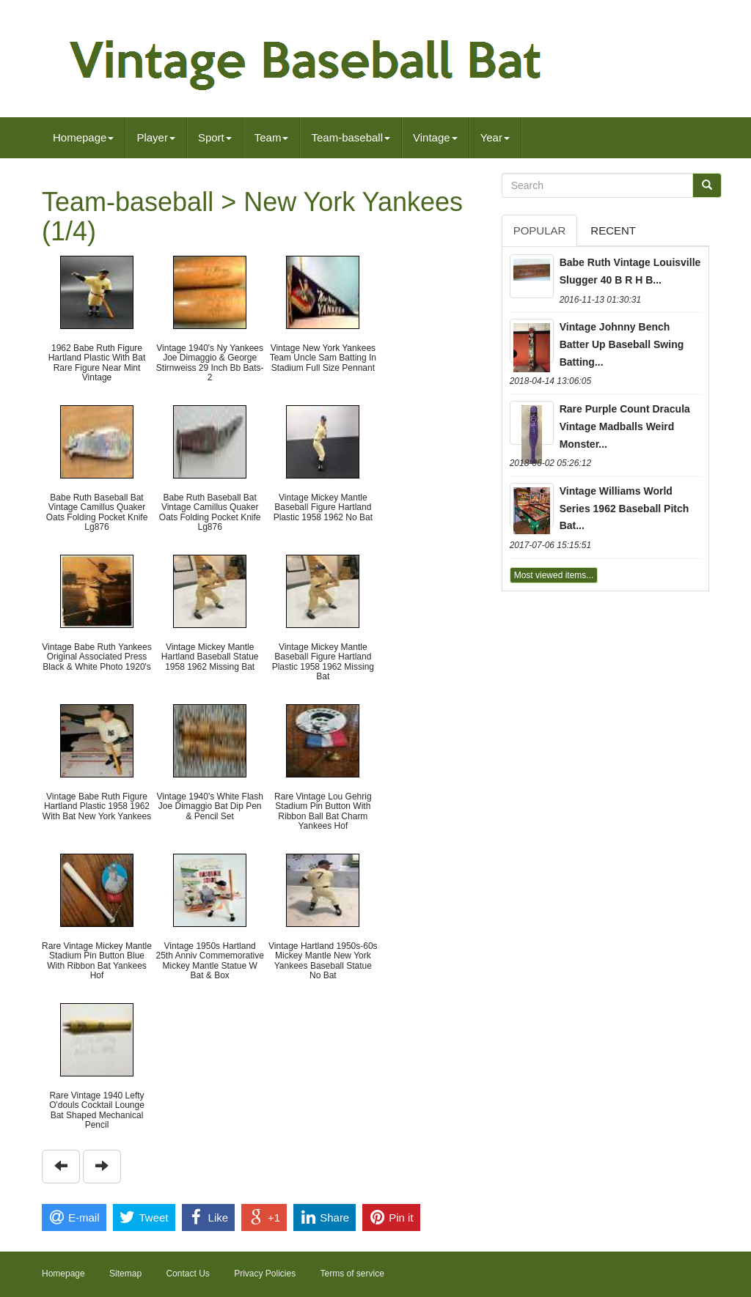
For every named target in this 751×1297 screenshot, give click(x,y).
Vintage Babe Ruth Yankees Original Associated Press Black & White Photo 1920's (96, 656)
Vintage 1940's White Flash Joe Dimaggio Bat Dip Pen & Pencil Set (209, 806)
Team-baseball (350, 137)
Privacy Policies (265, 1273)
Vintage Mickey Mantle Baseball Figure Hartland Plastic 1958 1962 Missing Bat (323, 661)
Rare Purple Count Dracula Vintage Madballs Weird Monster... (625, 426)
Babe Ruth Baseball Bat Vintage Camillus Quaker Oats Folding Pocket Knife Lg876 (97, 512)
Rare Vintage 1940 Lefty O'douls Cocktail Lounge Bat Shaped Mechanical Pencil (96, 1110)
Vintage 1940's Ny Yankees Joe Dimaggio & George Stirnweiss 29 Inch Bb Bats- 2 (210, 363)
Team (271, 137)
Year (495, 137)
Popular (539, 230)
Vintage (435, 137)
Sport (215, 137)
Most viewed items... (554, 575)
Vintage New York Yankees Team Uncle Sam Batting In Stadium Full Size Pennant (323, 357)
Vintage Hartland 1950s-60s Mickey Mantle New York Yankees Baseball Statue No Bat (323, 960)
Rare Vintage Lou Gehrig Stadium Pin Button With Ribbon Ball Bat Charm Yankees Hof (323, 811)
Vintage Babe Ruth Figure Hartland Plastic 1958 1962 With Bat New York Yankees (97, 806)
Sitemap (125, 1273)
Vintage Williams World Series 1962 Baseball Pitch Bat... (624, 508)
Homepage (83, 137)
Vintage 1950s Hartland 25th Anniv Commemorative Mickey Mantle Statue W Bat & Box (209, 960)
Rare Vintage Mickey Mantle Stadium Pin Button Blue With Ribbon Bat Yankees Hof (97, 960)
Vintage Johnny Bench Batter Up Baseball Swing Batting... (622, 344)
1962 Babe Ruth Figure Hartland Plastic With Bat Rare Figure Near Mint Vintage (97, 363)
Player (155, 137)
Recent (613, 230)
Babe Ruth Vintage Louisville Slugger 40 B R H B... (630, 271)
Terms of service (352, 1273)
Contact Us (187, 1273)
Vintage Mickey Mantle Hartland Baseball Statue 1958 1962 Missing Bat (210, 656)
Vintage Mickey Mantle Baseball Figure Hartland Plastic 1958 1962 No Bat (323, 507)
